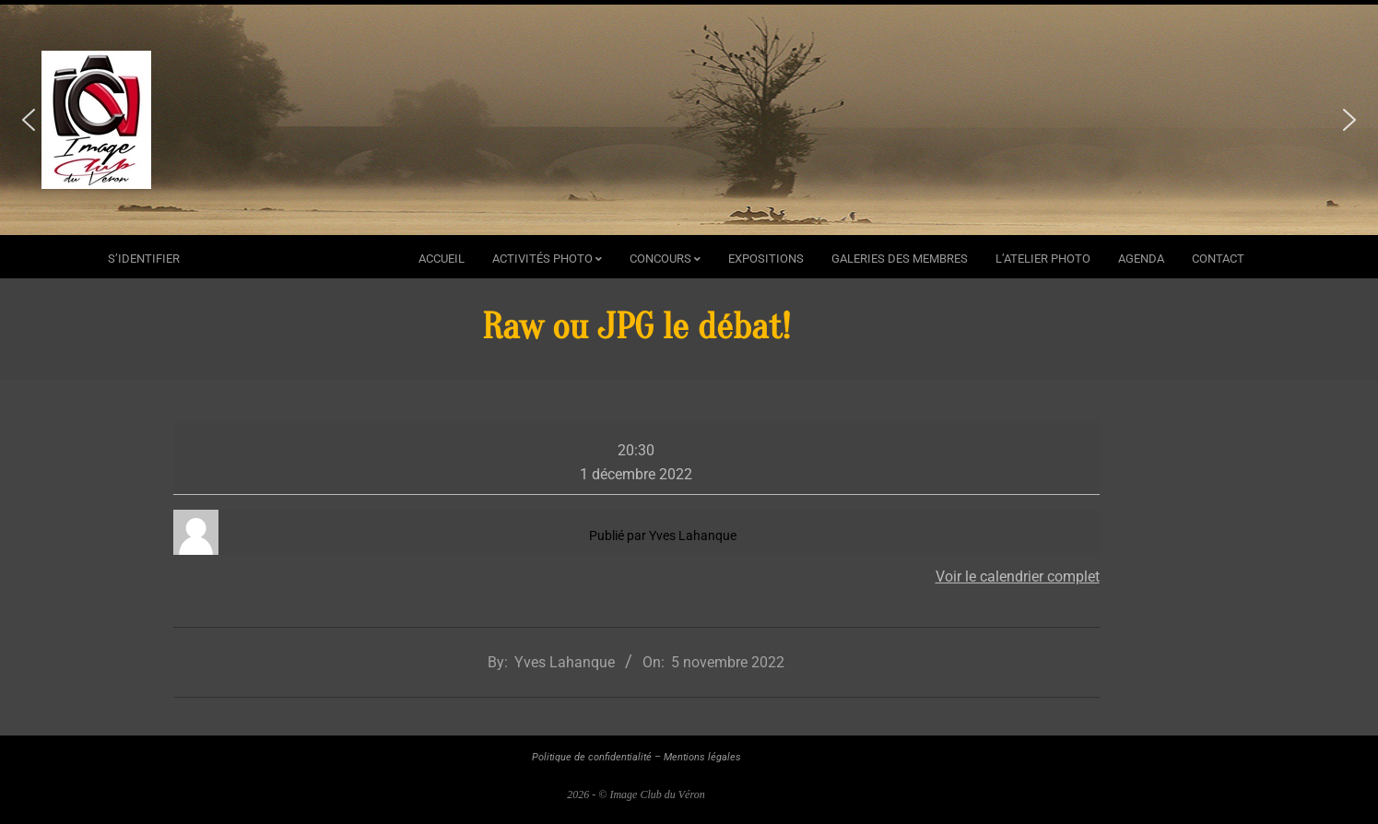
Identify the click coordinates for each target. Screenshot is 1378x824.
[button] (28, 120)
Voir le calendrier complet (1018, 576)
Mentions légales (702, 757)
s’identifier (144, 258)
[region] (689, 120)
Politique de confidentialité (592, 757)
